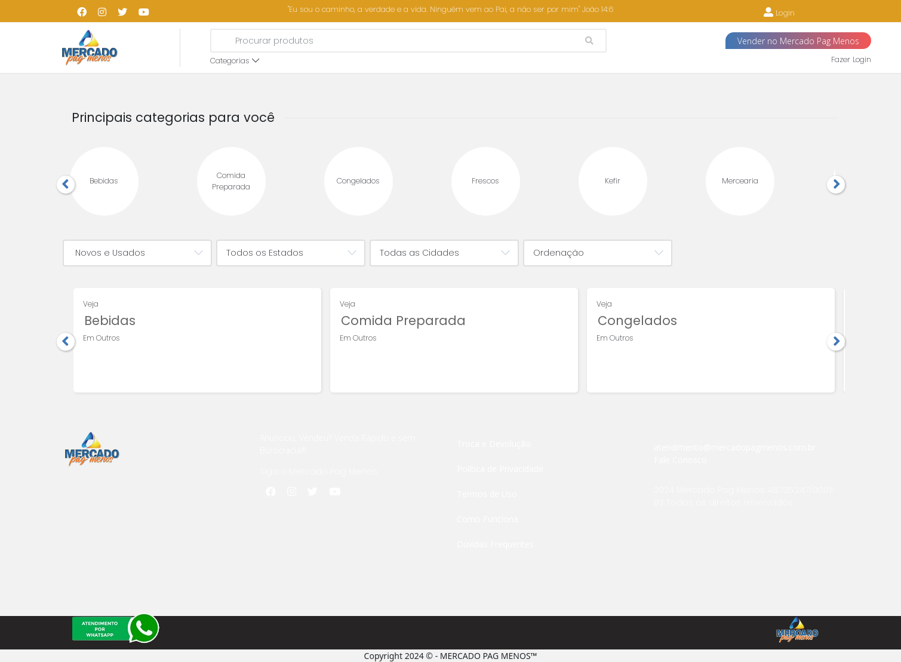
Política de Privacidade (500, 468)
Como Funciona (487, 519)
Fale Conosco (680, 459)
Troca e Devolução (494, 443)
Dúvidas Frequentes (495, 544)
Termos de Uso (487, 493)
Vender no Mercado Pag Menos (798, 41)
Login (779, 13)
